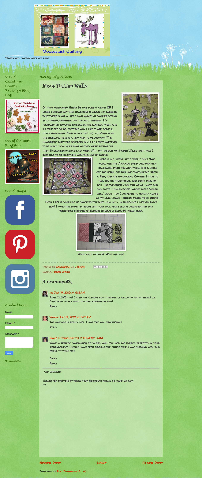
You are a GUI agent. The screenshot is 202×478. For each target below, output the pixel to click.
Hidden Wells (61, 272)
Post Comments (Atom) (71, 471)
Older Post (152, 463)
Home (101, 463)
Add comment (52, 372)
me (51, 292)
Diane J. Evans (59, 338)
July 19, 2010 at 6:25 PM (75, 317)
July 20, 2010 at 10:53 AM (86, 338)
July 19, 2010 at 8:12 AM (69, 292)
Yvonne (54, 317)
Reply (53, 306)
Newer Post (50, 463)
